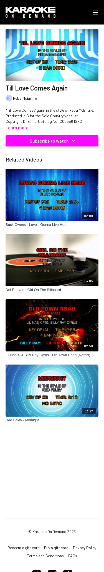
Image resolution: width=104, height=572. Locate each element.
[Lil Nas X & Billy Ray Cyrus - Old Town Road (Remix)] (52, 355)
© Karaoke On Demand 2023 (52, 532)
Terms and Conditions (45, 555)
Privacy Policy (84, 547)
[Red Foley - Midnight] (52, 420)
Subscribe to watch (53, 141)
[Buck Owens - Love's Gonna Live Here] (52, 225)
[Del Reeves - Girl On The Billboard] (52, 290)
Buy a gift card (56, 547)
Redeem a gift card (24, 547)
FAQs (72, 555)
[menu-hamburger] (95, 12)
